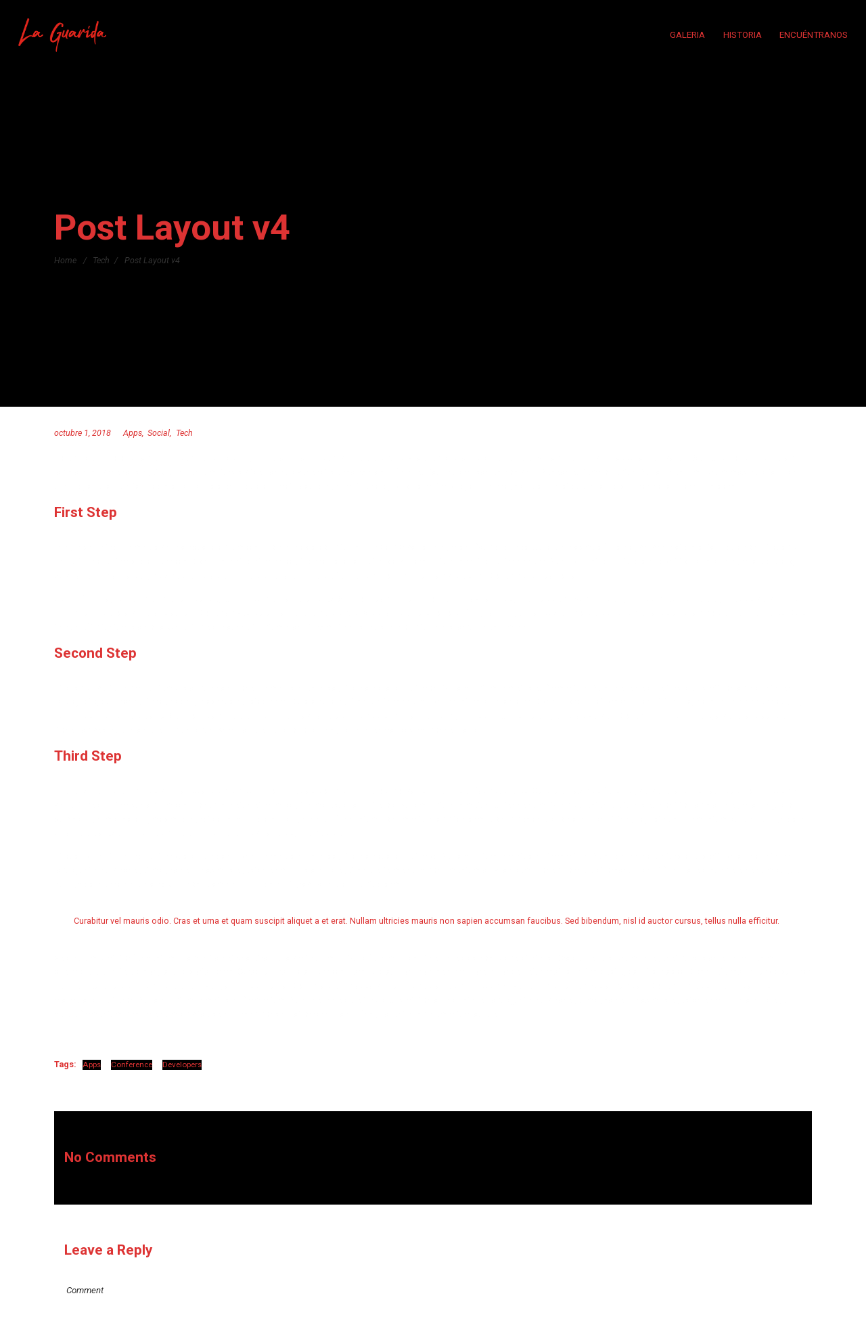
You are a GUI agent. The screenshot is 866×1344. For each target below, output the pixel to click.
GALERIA (687, 34)
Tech (101, 260)
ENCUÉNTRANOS (813, 34)
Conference (131, 1064)
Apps (132, 433)
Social (158, 433)
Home (65, 260)
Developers (182, 1064)
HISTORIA (742, 34)
